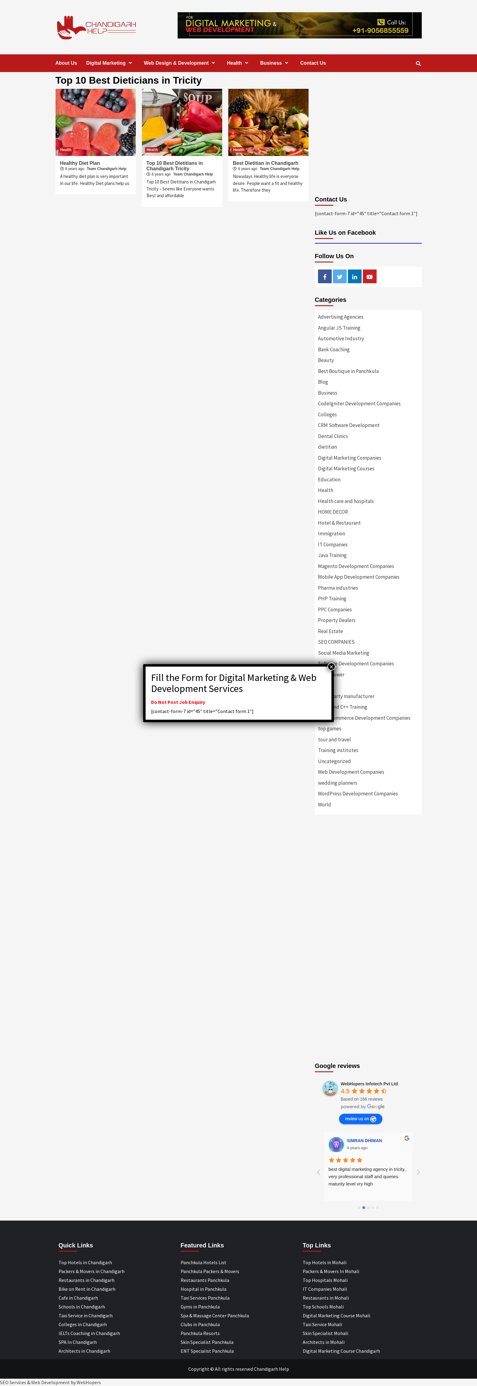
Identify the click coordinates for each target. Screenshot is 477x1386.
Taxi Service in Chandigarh (86, 1315)
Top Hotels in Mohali (324, 1262)
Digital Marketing (110, 63)
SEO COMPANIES (336, 642)
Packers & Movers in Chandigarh (92, 1271)
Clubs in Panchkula (200, 1324)
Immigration (331, 533)
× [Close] (331, 667)
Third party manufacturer (346, 696)
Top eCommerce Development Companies (364, 718)
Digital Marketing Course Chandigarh (341, 1351)
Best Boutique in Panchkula (348, 371)
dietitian (327, 446)
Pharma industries (338, 587)
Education (329, 479)
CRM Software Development (349, 425)
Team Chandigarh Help (107, 169)
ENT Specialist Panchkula (207, 1351)
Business (275, 63)
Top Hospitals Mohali (325, 1280)
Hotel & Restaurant (339, 522)
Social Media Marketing (343, 653)
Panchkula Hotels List (203, 1262)
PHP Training (332, 598)
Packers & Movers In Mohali (331, 1271)
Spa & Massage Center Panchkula (215, 1315)
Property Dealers (337, 620)
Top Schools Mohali (323, 1307)
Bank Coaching (334, 349)
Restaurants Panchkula (205, 1280)
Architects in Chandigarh (84, 1351)
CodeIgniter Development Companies (359, 403)
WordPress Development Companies (358, 793)
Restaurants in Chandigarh (86, 1280)
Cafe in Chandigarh (78, 1298)
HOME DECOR (333, 511)
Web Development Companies (351, 772)
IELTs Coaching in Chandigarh (89, 1333)
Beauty (326, 360)
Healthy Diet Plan (80, 163)
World (324, 804)
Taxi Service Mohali (322, 1324)
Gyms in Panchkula (200, 1307)
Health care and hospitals (346, 501)
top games (329, 728)
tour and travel (334, 739)
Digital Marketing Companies (349, 457)
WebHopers (89, 1382)
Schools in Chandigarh (82, 1307)
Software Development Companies (356, 663)
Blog (323, 381)
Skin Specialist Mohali (325, 1333)
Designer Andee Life (367, 1140)
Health (239, 63)
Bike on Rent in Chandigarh (87, 1289)
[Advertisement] (368, 885)
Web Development (50, 1382)
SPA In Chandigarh (78, 1342)
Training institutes (338, 750)
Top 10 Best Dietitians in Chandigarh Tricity (174, 166)
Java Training (332, 555)
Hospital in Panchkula (203, 1289)
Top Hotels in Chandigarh (85, 1262)
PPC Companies (335, 609)
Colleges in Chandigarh (83, 1324)
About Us (66, 63)
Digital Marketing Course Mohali (336, 1315)
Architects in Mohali (324, 1342)
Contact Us (313, 63)
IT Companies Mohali (325, 1289)
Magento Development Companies (356, 566)
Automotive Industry (341, 338)
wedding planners (337, 783)
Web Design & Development (181, 63)
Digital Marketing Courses (346, 468)
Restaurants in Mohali (326, 1298)
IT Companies (333, 544)
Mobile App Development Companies (358, 577)
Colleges (327, 414)
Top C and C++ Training (342, 707)
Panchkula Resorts (200, 1333)
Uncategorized (334, 761)
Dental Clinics (333, 436)
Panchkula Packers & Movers (210, 1271)
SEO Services (13, 1382)
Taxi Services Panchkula (205, 1298)
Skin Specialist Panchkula (207, 1342)
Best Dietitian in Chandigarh (265, 163)
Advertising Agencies (340, 316)
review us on (361, 1119)
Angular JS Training (339, 327)
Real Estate (330, 631)
